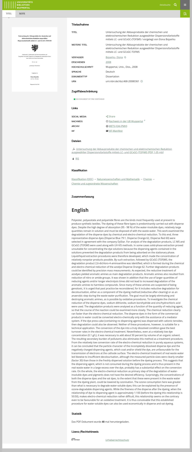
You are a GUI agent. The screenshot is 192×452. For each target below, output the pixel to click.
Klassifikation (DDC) (82, 179)
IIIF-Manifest (116, 131)
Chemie (147, 179)
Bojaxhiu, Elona (114, 57)
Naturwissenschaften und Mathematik (118, 179)
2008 (108, 62)
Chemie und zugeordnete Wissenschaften (95, 183)
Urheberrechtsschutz (117, 440)
